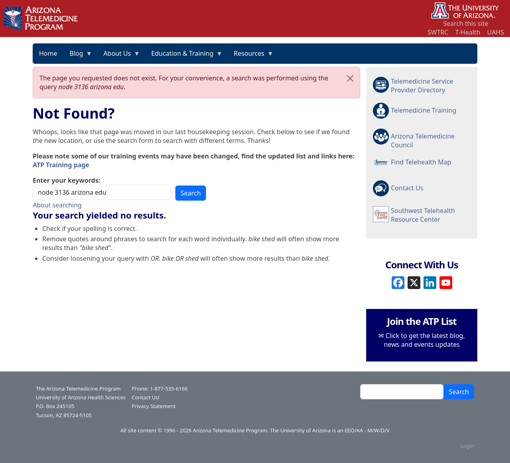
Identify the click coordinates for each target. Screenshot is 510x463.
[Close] (350, 78)
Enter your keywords (65, 180)
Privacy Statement (154, 406)
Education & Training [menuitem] (184, 56)
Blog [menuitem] (78, 56)
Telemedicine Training (423, 110)
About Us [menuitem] (119, 56)
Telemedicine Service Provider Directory (422, 85)
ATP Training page (61, 164)
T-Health (467, 32)
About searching (57, 205)
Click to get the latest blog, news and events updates (424, 340)
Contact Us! (146, 397)
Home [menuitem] (48, 53)
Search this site (465, 23)
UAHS (495, 32)
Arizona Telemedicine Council (423, 140)
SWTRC (438, 32)
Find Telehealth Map (421, 162)
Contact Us (407, 188)
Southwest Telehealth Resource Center (423, 215)
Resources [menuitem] (251, 56)
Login (467, 445)
